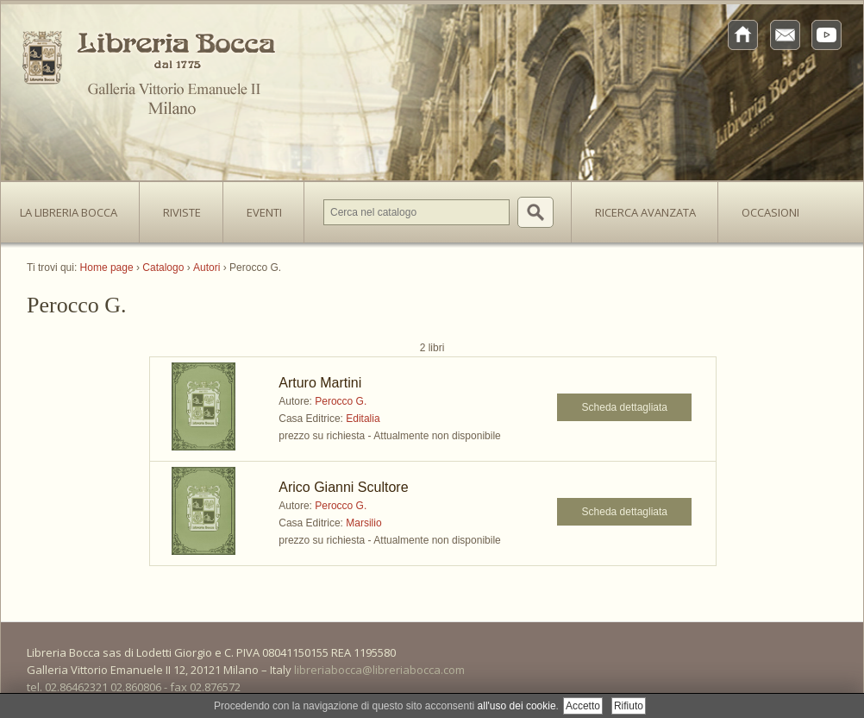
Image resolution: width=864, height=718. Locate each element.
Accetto (583, 706)
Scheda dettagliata (624, 407)
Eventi (264, 212)
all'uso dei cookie (517, 706)
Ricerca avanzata (645, 212)
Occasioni (770, 212)
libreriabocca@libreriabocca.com (379, 669)
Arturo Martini (320, 382)
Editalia (362, 419)
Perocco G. (340, 401)
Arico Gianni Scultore (343, 487)
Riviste (177, 207)
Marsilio (363, 523)
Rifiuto (628, 706)
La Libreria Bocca (75, 207)
